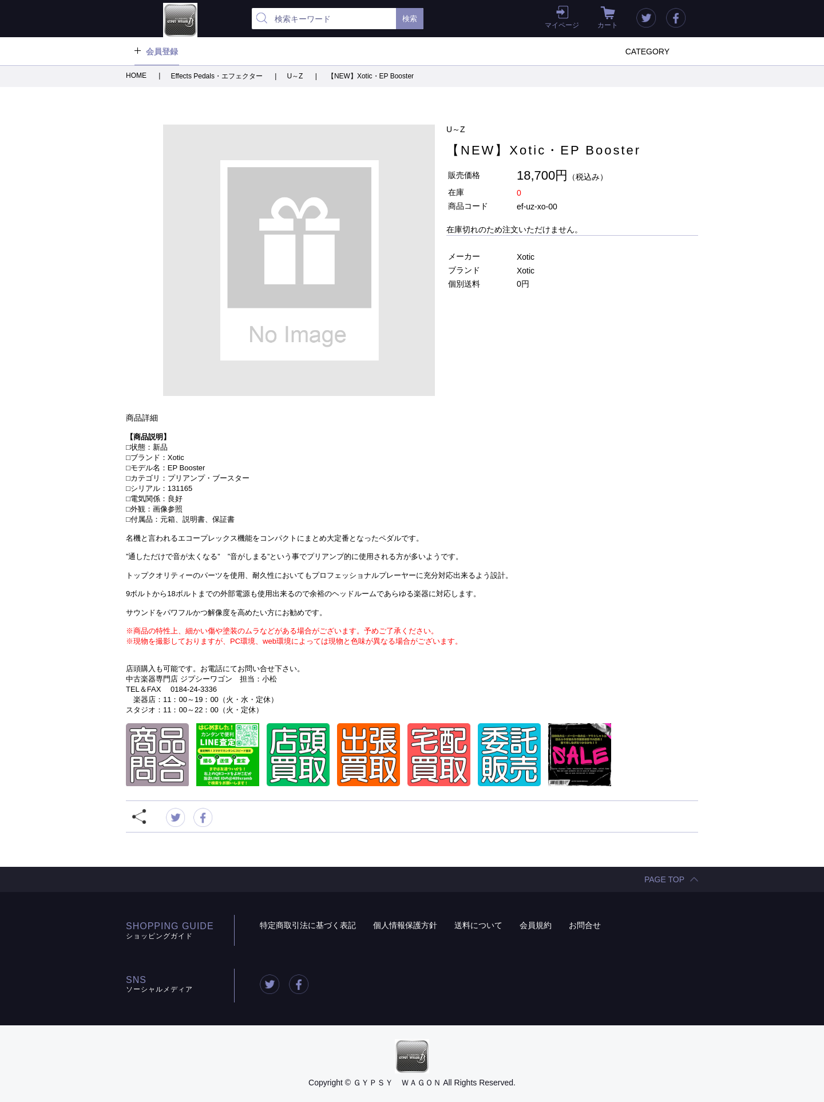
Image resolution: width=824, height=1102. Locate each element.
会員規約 (536, 925)
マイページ (562, 25)
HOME (137, 76)
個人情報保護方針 (405, 925)
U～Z (295, 76)
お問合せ (585, 925)
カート (607, 25)
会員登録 (162, 51)
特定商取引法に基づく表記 (308, 925)
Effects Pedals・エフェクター (217, 76)
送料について (478, 925)
